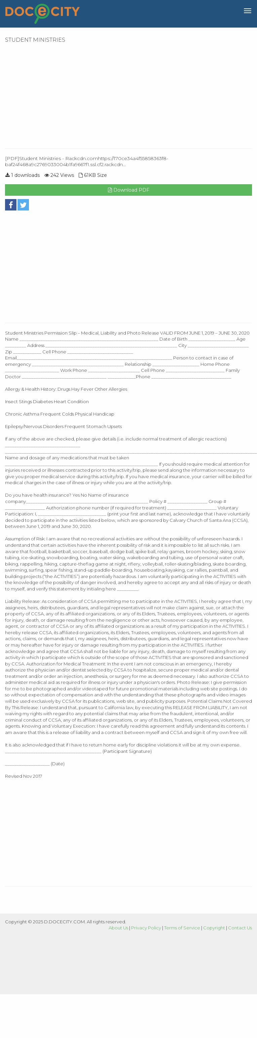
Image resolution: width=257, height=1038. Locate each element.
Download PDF (128, 190)
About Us (118, 927)
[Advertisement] (116, 94)
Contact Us (240, 927)
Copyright (214, 927)
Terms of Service (182, 927)
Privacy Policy (146, 927)
